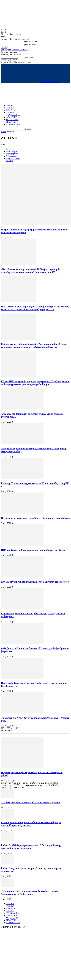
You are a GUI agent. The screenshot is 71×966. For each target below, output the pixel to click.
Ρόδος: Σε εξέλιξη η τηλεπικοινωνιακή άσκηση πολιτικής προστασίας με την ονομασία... (31, 847)
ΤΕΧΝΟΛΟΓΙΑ (13, 115)
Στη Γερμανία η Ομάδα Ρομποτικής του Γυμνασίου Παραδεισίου (35, 581)
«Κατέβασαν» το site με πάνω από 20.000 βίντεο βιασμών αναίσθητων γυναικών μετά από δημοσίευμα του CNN (30, 271)
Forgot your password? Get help (14, 50)
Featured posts (12, 151)
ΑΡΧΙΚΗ (10, 105)
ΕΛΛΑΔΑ (10, 110)
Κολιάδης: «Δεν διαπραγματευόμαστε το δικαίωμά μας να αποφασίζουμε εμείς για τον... (31, 824)
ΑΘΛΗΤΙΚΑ (11, 117)
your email (28, 57)
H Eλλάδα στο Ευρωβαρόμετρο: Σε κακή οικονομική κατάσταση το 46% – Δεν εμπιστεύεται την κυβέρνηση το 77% (35, 308)
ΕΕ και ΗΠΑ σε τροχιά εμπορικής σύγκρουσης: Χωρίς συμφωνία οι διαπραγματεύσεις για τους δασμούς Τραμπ (35, 383)
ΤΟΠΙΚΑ (10, 108)
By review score (13, 158)
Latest (8, 149)
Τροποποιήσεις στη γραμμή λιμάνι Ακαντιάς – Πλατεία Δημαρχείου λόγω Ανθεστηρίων (29, 892)
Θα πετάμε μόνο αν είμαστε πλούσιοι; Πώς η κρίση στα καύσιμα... (35, 518)
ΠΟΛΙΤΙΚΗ (11, 122)
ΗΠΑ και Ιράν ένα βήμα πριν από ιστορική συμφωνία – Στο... (33, 550)
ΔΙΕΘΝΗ (10, 112)
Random (9, 161)
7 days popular (12, 156)
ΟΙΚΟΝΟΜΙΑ (12, 119)
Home (3, 131)
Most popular (12, 154)
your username (30, 41)
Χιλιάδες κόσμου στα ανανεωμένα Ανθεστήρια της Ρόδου (30, 802)
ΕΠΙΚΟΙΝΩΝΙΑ (13, 124)
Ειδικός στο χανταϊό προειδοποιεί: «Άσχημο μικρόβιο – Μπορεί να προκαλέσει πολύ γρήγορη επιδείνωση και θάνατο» (34, 345)
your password (30, 44)
